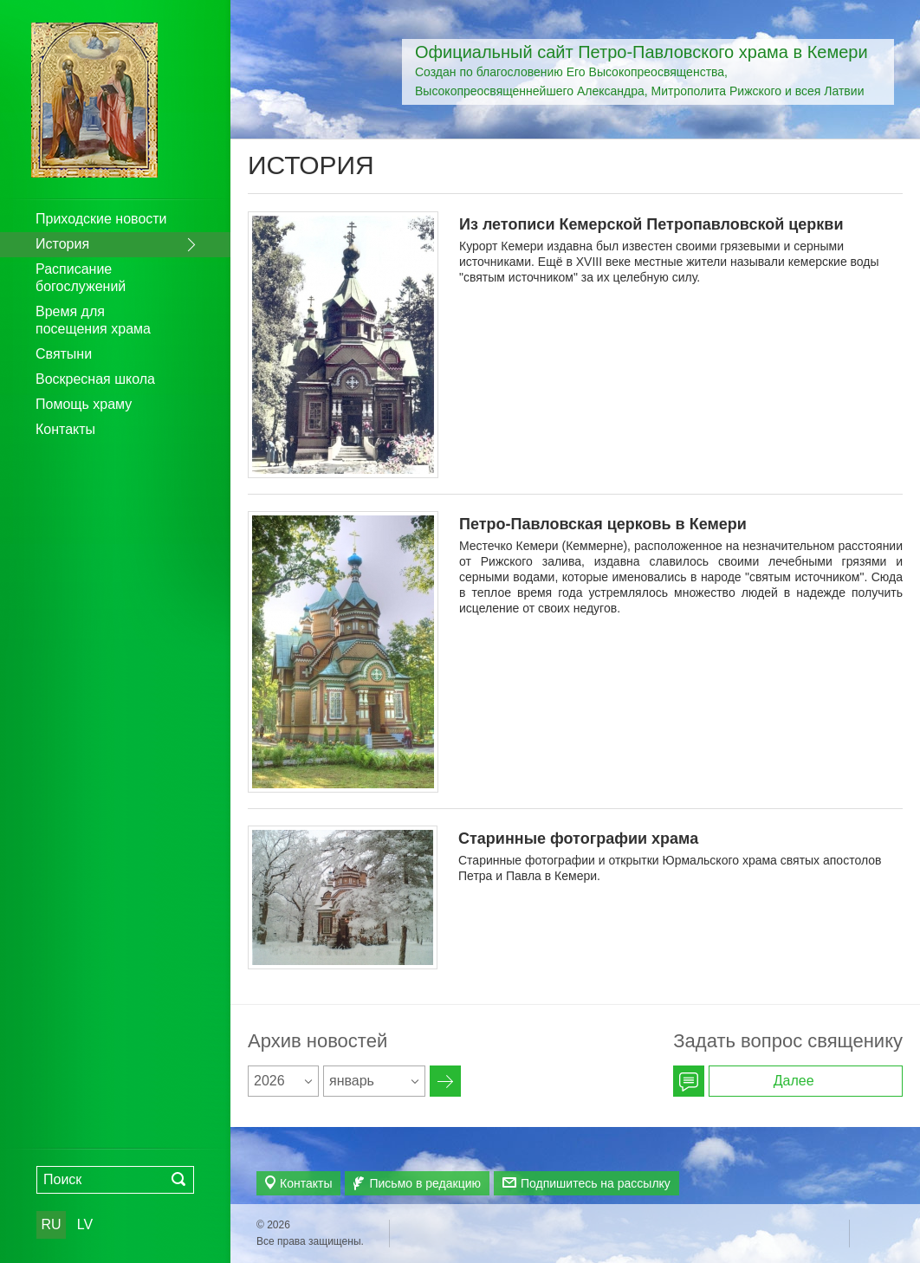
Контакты (65, 429)
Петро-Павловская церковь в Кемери (603, 524)
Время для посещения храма (93, 320)
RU (51, 1224)
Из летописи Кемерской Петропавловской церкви (651, 224)
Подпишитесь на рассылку (596, 1183)
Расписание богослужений (81, 278)
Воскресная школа (95, 379)
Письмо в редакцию (425, 1183)
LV (85, 1224)
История (62, 243)
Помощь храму (84, 404)
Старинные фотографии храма (578, 838)
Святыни (64, 354)
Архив (445, 1081)
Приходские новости (101, 218)
